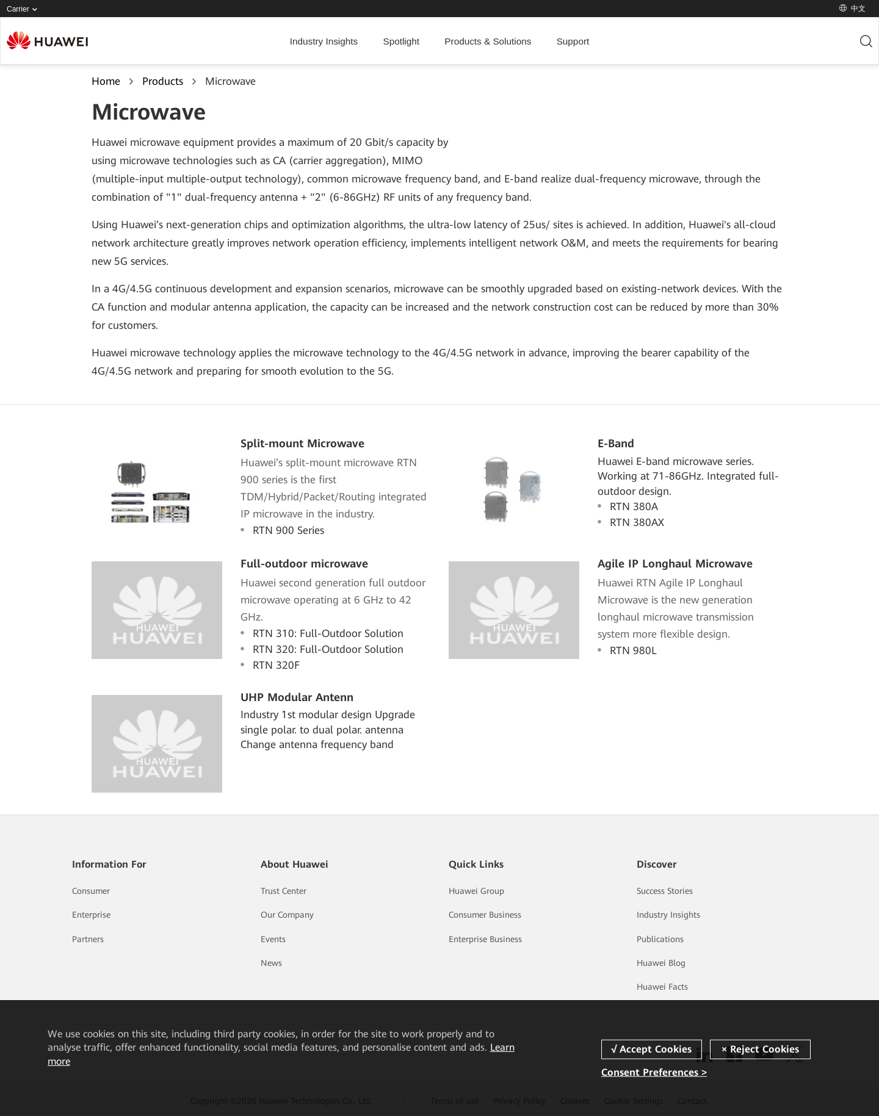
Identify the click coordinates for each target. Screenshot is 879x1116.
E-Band (616, 443)
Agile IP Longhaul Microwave (675, 563)
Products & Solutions (487, 41)
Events (273, 939)
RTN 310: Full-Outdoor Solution (328, 633)
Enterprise (91, 915)
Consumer (91, 891)
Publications (660, 939)
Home (106, 81)
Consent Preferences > (654, 1072)
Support (573, 41)
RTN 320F (276, 665)
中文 (852, 8)
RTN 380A (634, 506)
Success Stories (665, 891)
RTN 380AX (637, 522)
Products (162, 81)
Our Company (287, 915)
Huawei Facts (662, 987)
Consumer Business (485, 915)
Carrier (24, 9)
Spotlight (401, 41)
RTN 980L (633, 650)
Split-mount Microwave (302, 443)
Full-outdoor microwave (304, 563)
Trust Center (283, 891)
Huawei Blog (661, 963)
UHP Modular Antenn (297, 697)
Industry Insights (324, 41)
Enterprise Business (485, 939)
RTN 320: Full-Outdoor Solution (328, 649)
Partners (88, 939)
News (271, 963)
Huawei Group (476, 891)
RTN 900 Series (288, 530)
